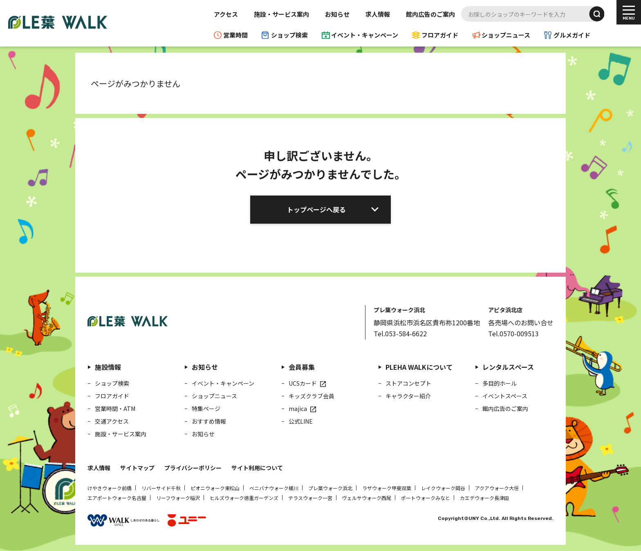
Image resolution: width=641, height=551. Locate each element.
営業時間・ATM (115, 408)
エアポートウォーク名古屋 (116, 497)
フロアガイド (439, 35)
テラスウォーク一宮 (310, 497)
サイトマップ (137, 468)
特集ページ (206, 408)
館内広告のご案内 (430, 14)
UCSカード (303, 383)
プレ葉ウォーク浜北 (330, 487)
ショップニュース (506, 35)
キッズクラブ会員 (311, 396)
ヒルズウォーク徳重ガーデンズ (244, 497)
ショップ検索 (289, 35)
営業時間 (235, 35)
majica (298, 408)
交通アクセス (112, 421)
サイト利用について (257, 468)
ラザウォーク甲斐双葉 (386, 487)
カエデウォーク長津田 (484, 497)
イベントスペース (504, 396)
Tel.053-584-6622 (400, 333)
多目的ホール (499, 383)
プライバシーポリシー (193, 468)
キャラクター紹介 (408, 396)
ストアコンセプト (408, 383)
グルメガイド (572, 35)
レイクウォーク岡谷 (443, 487)
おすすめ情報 (209, 421)
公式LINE (301, 421)
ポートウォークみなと (425, 497)
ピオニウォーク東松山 (215, 487)
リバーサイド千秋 (161, 487)
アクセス (226, 14)
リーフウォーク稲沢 (178, 497)
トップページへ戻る (316, 209)
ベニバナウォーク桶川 (273, 487)
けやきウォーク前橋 (109, 487)
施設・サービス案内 (281, 14)
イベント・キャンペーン (364, 35)
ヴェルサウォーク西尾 (366, 497)
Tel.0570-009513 (513, 333)
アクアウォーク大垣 (497, 487)
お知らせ (337, 14)
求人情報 (377, 14)
